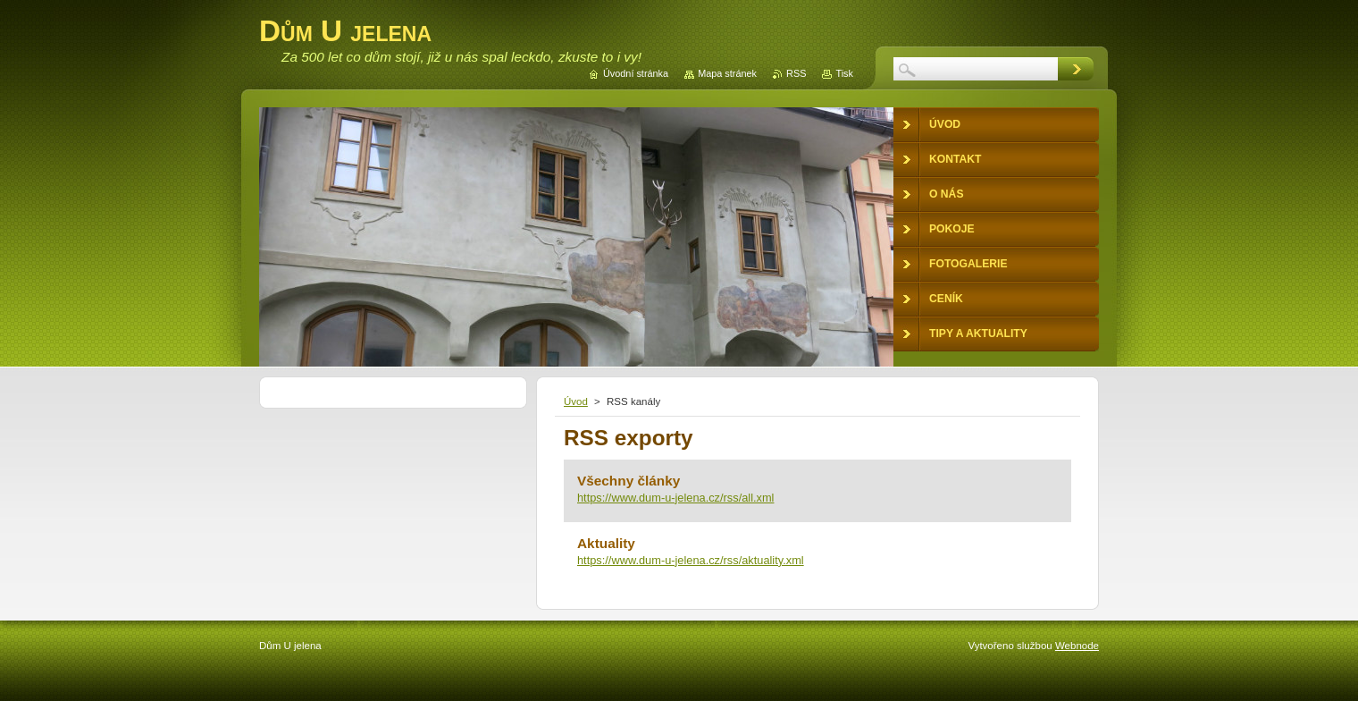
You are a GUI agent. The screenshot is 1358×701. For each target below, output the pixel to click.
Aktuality (606, 543)
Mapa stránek (727, 73)
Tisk (844, 73)
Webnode (1077, 645)
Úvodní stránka (635, 73)
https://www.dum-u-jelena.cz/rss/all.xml (675, 497)
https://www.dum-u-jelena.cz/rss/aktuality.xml (690, 560)
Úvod (576, 401)
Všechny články (628, 480)
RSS (796, 73)
